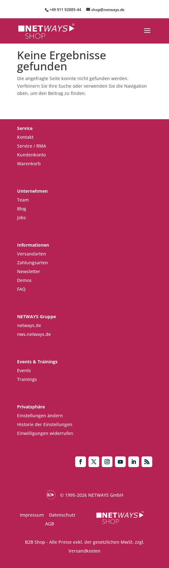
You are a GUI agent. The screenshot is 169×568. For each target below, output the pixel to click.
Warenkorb (29, 164)
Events (24, 370)
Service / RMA (31, 146)
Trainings (27, 379)
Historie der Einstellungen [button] (44, 424)
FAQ (21, 289)
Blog (21, 209)
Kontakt (25, 137)
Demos (24, 280)
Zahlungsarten (32, 263)
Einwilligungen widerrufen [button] (45, 433)
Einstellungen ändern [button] (40, 416)
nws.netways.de (34, 334)
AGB (49, 524)
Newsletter (28, 271)
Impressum (32, 515)
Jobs (21, 217)
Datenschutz (62, 515)
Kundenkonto (31, 155)
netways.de (29, 325)
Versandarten (31, 254)
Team (23, 200)
